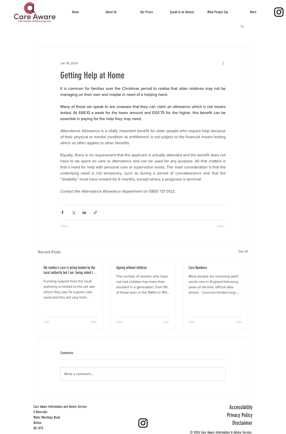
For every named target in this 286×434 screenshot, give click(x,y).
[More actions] (223, 63)
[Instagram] (279, 12)
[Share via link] (95, 212)
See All (243, 251)
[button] (242, 26)
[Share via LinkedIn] (84, 212)
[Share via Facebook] (62, 212)
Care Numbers (198, 267)
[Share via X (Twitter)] (73, 212)
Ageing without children (131, 267)
